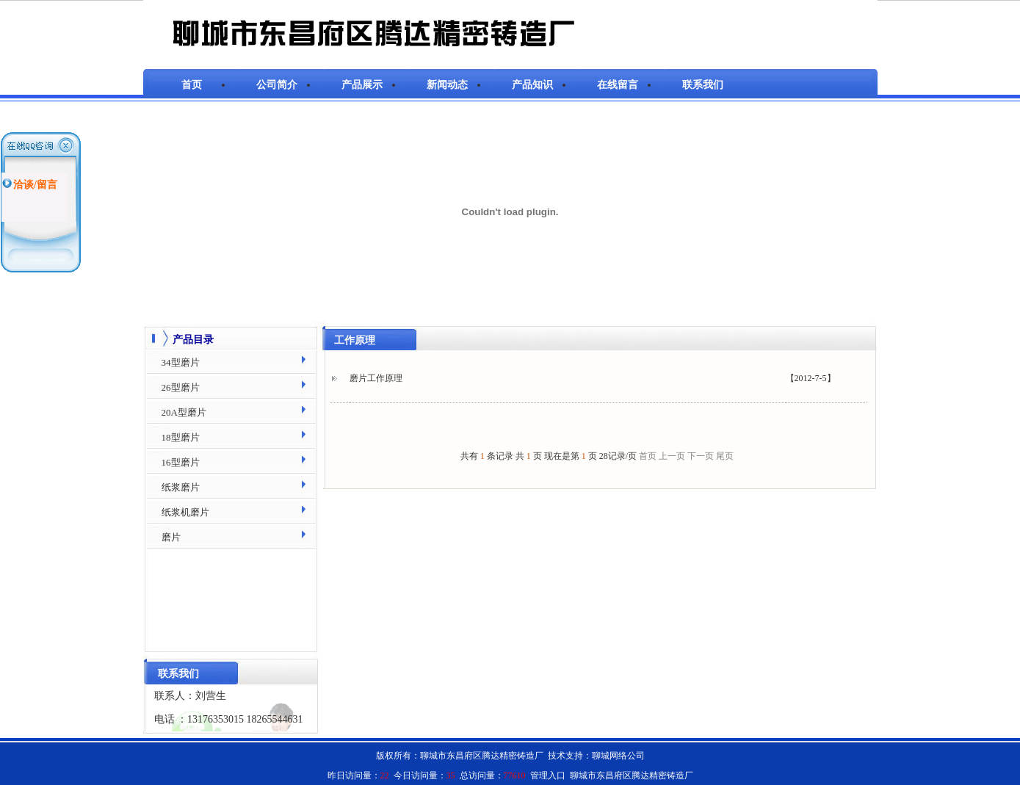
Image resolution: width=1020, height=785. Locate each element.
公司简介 (276, 84)
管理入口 (547, 775)
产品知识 (532, 84)
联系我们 (702, 84)
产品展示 (362, 84)
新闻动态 (447, 84)
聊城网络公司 (618, 755)
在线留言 (617, 84)
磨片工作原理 (376, 378)
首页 (191, 84)
